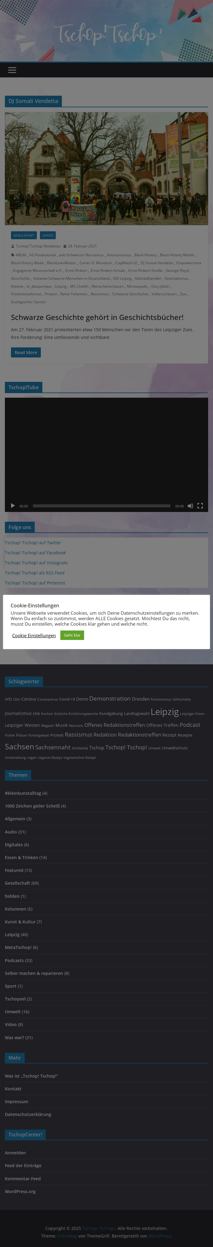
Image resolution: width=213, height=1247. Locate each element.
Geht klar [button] (72, 635)
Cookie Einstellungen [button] (34, 635)
